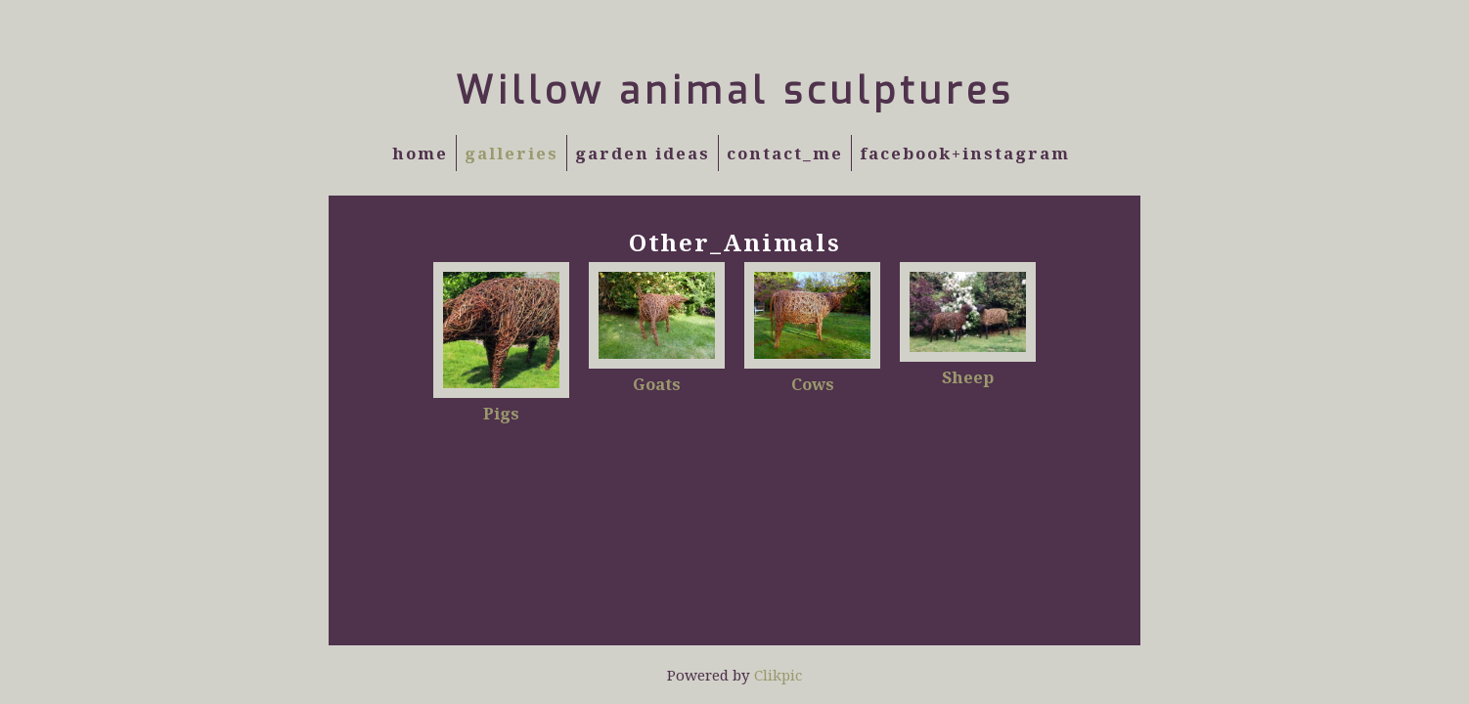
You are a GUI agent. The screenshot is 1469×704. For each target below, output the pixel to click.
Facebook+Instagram (965, 153)
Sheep (968, 377)
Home (420, 153)
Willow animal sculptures (735, 90)
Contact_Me (785, 153)
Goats (657, 384)
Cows (812, 384)
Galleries (511, 153)
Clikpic (778, 674)
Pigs (501, 413)
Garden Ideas (642, 153)
